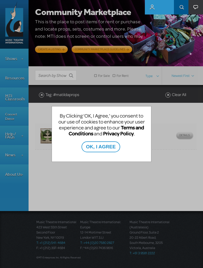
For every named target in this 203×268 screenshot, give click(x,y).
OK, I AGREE (101, 146)
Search (181, 7)
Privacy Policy (118, 133)
